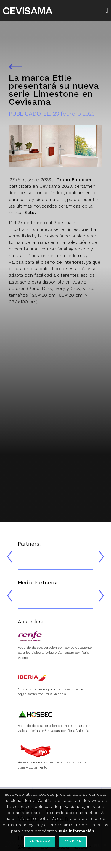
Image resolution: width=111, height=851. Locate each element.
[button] (108, 10)
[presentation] (9, 557)
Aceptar (72, 841)
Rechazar (39, 841)
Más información (76, 831)
